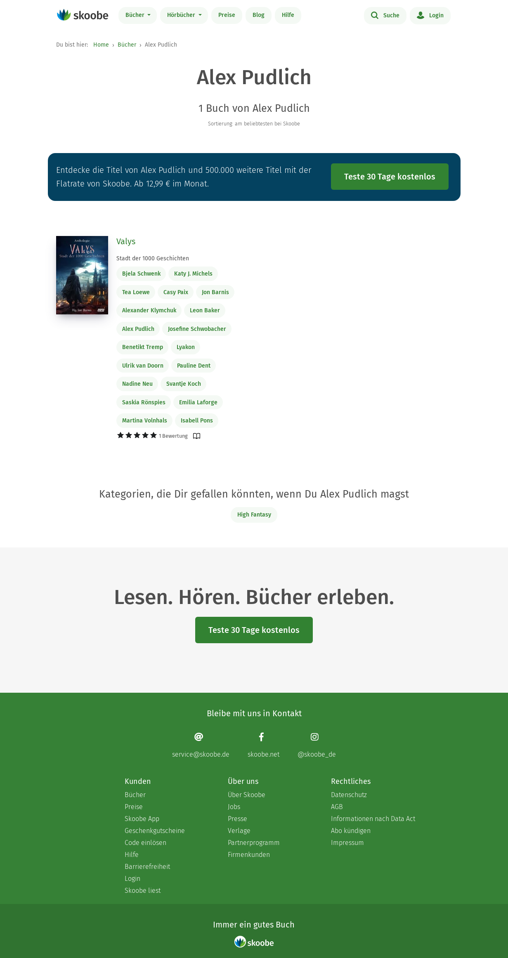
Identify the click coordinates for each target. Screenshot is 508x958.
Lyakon (186, 347)
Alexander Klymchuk (149, 310)
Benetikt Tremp (142, 347)
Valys (125, 241)
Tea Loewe (136, 292)
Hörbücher (182, 15)
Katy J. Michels (193, 273)
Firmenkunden (249, 855)
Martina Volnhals (144, 420)
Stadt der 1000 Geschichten (152, 258)
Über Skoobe (246, 795)
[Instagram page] (316, 745)
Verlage (239, 831)
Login (430, 15)
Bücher (135, 15)
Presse (237, 819)
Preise (226, 15)
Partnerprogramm (254, 843)
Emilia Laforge (198, 402)
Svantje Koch (183, 383)
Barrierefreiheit (147, 867)
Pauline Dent (193, 365)
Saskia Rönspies (143, 402)
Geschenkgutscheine (155, 831)
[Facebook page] (263, 745)
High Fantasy (254, 514)
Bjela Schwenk (141, 273)
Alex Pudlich (138, 329)
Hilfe (288, 15)
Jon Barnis (215, 292)
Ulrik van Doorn (142, 365)
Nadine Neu (137, 383)
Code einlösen (145, 843)
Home (101, 44)
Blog (259, 15)
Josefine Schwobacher (197, 329)
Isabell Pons (197, 420)
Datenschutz (349, 795)
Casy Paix (175, 292)
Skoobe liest (143, 890)
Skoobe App (142, 819)
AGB (337, 807)
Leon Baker (205, 310)
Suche (385, 15)
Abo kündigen (351, 831)
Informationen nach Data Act (373, 819)
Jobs (234, 807)
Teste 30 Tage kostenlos (389, 177)
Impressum (347, 843)
